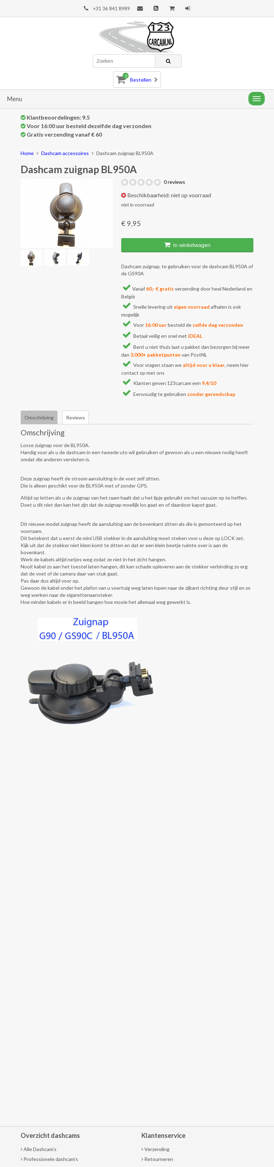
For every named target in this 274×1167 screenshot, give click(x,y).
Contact (140, 8)
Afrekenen (171, 8)
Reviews (75, 417)
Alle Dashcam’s (39, 1149)
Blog (156, 8)
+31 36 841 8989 (107, 8)
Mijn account (187, 8)
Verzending (155, 1149)
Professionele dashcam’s (49, 1159)
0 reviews (174, 182)
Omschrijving (39, 417)
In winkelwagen (187, 245)
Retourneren (157, 1159)
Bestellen (137, 78)
